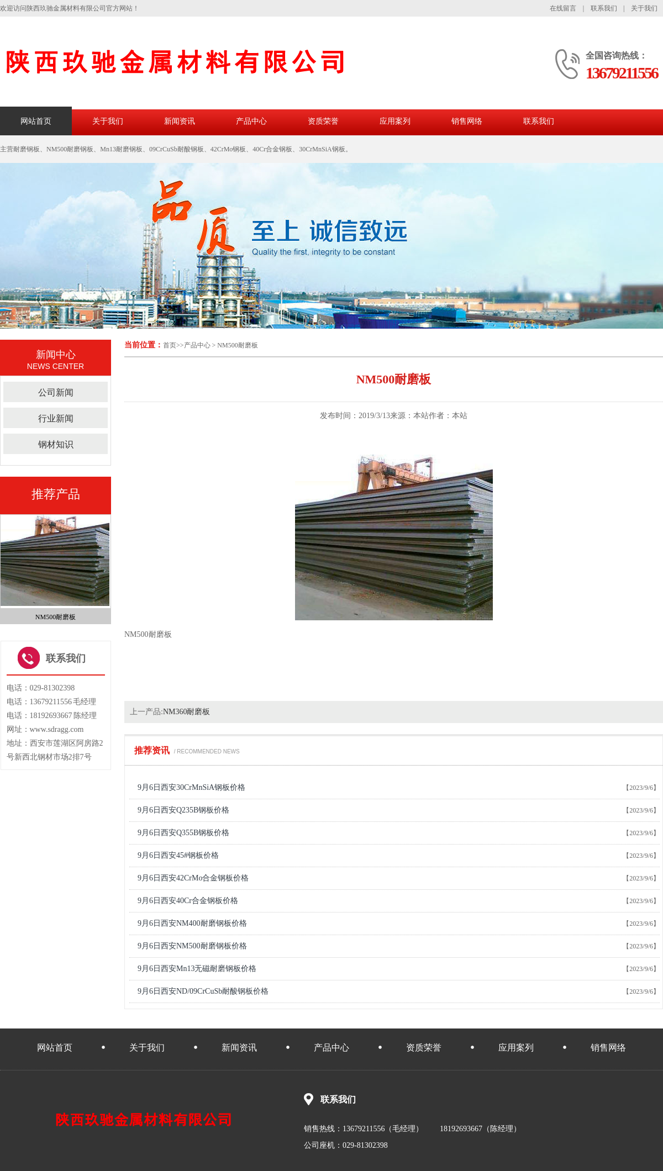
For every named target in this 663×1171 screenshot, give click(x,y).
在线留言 (563, 8)
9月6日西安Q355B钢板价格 (183, 833)
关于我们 (644, 8)
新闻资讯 (179, 121)
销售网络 (466, 121)
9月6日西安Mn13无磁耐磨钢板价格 (197, 968)
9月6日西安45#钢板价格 (178, 855)
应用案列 (395, 121)
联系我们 (604, 8)
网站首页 (35, 121)
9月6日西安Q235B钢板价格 (183, 810)
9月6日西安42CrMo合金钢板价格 (193, 878)
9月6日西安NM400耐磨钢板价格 (192, 923)
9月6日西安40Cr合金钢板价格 (188, 900)
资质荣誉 (323, 121)
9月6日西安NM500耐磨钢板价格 (192, 946)
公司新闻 (55, 392)
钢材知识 (55, 444)
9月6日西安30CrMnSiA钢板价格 (191, 787)
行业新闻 (55, 418)
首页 (169, 345)
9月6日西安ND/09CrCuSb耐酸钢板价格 (203, 991)
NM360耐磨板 (187, 712)
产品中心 (251, 121)
